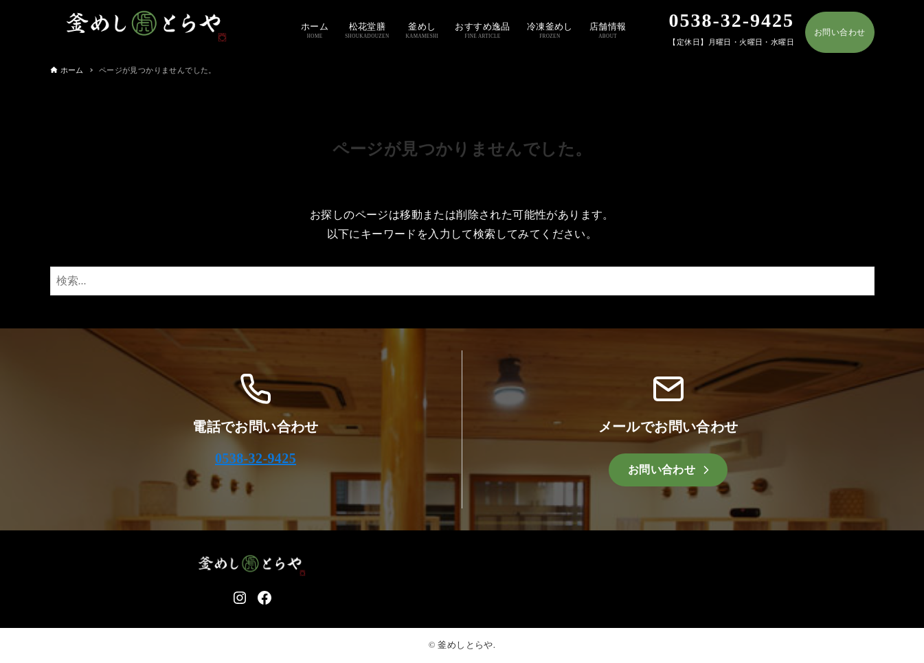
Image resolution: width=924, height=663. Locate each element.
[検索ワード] (462, 281)
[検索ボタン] (861, 281)
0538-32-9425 (255, 458)
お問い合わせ (839, 32)
